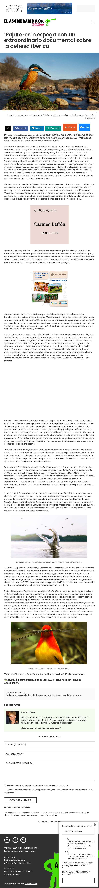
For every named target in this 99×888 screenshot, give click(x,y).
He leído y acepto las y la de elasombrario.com (80, 856)
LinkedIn (38, 128)
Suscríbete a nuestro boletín (76, 826)
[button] (30, 22)
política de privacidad (38, 785)
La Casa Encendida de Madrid (39, 674)
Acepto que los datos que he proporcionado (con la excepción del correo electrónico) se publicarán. (49, 791)
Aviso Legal (9, 857)
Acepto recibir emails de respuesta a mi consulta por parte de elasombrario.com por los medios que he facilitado (80, 844)
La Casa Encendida (62, 695)
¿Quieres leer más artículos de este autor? (41, 728)
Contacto (9, 868)
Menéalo (70, 127)
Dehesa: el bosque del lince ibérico (23, 695)
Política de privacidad (15, 860)
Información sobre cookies (17, 863)
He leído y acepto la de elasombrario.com (36, 785)
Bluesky (84, 127)
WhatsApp (54, 128)
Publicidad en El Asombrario (18, 871)
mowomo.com (31, 884)
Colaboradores (11, 874)
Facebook (21, 128)
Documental (46, 695)
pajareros (76, 695)
